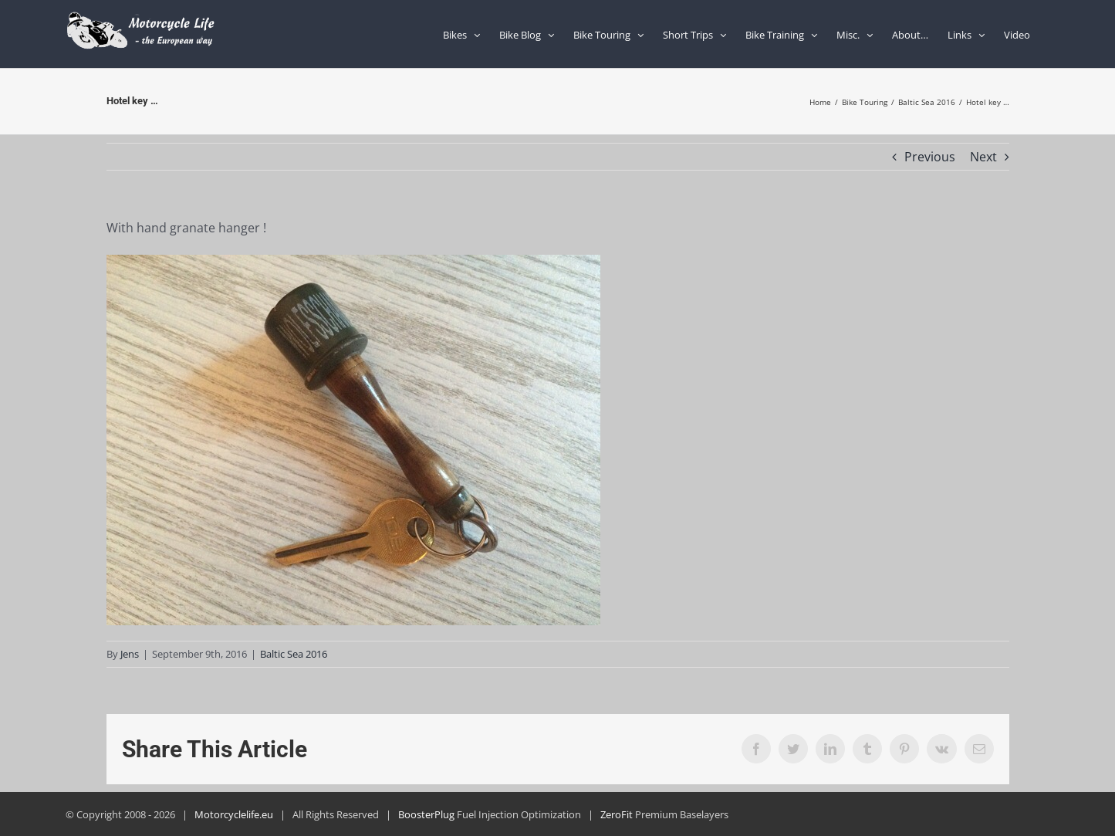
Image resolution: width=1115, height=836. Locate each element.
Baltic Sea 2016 (293, 654)
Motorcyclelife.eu (233, 814)
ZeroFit (616, 814)
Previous (929, 156)
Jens (129, 654)
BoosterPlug (426, 814)
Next (983, 156)
